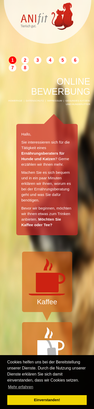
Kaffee (47, 281)
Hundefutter (81, 104)
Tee (47, 351)
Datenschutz (35, 100)
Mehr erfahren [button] (20, 387)
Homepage (15, 100)
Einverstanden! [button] (47, 400)
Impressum (54, 100)
